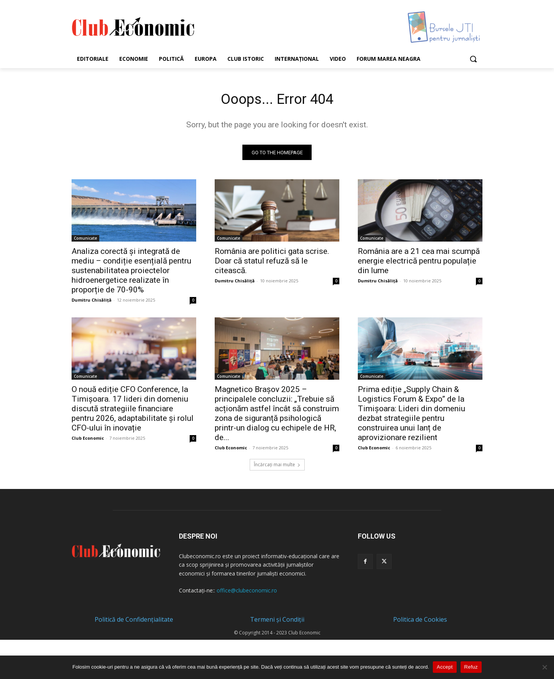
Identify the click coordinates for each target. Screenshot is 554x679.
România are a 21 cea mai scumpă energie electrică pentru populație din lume (419, 263)
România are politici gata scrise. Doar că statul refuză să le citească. (272, 263)
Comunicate (85, 240)
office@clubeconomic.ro (247, 592)
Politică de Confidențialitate (134, 621)
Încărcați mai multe (277, 466)
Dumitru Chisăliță (92, 302)
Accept (444, 667)
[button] (473, 59)
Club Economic (88, 440)
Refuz (471, 667)
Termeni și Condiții (277, 621)
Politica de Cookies (420, 621)
